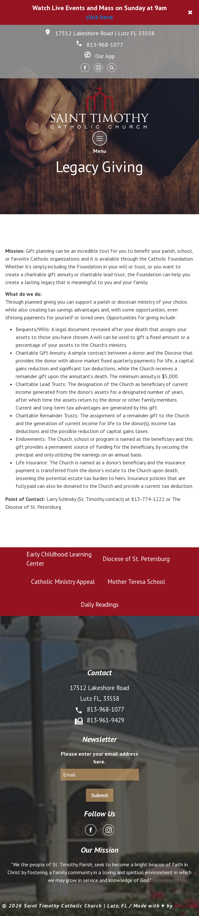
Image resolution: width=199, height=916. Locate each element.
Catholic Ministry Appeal (63, 582)
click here (99, 17)
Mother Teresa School (136, 582)
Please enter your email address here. (99, 757)
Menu (99, 142)
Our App (99, 56)
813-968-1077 (99, 44)
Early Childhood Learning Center (58, 558)
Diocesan (185, 905)
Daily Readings (100, 604)
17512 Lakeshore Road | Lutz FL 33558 (99, 33)
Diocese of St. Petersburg (136, 559)
